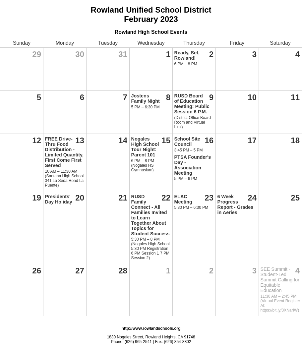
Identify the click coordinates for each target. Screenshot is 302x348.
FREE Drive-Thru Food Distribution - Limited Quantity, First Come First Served (64, 152)
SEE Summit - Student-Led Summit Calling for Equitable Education (280, 279)
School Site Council (187, 141)
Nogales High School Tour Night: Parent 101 (145, 146)
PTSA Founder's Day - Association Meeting (192, 165)
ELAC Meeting (183, 199)
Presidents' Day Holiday (58, 199)
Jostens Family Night (145, 98)
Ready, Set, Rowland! (187, 55)
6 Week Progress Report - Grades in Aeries (235, 204)
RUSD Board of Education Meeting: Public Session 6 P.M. (192, 103)
